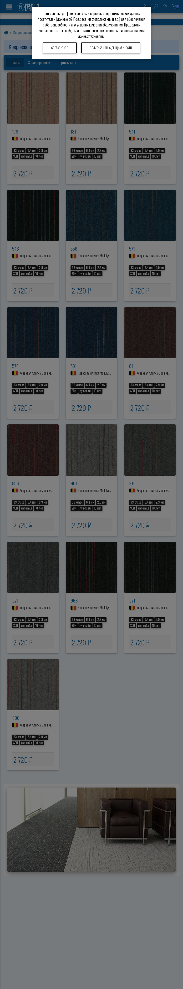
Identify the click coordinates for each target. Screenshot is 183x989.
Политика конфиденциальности (111, 48)
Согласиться (59, 48)
